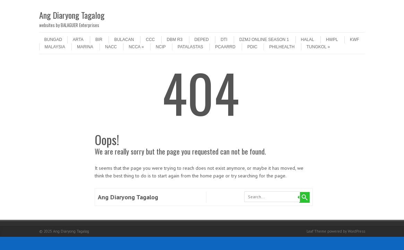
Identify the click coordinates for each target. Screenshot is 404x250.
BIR (98, 39)
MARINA (85, 46)
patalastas (190, 46)
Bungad (53, 39)
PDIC (252, 46)
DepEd (202, 39)
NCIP (161, 46)
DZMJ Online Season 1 (264, 39)
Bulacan (124, 39)
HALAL (307, 39)
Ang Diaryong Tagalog (71, 15)
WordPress (356, 231)
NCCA (136, 46)
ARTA (78, 39)
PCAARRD (225, 46)
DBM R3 (174, 39)
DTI (224, 39)
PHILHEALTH (281, 46)
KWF (354, 39)
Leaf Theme (316, 231)
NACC (111, 46)
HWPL (332, 39)
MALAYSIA (55, 46)
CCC (150, 39)
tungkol (318, 46)
